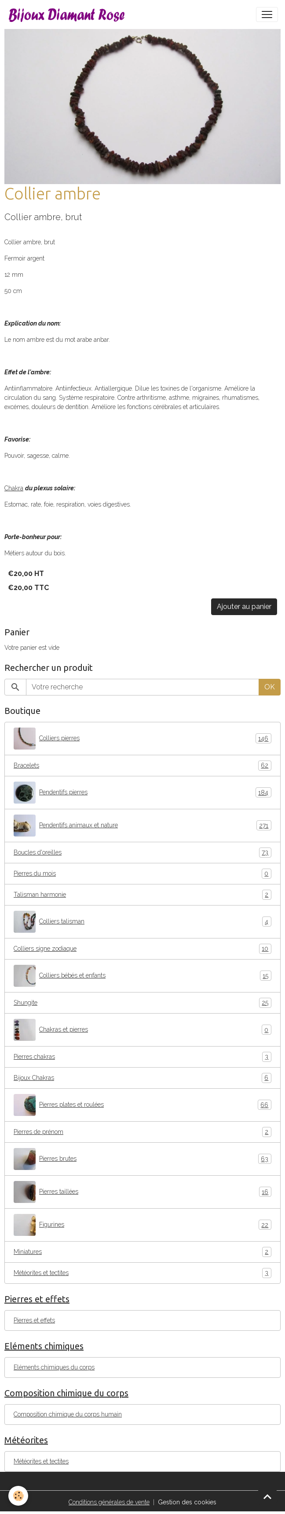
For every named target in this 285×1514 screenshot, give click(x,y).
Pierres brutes (142, 1159)
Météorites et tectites (142, 1273)
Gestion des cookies (187, 1502)
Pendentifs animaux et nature (142, 826)
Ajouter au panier (244, 606)
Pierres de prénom (142, 1132)
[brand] (68, 14)
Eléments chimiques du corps (54, 1367)
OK (269, 687)
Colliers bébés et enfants (142, 976)
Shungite (142, 1003)
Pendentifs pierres (142, 793)
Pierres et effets (34, 1320)
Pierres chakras (142, 1057)
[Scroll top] (267, 1496)
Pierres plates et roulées (142, 1105)
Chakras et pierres (142, 1030)
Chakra (13, 488)
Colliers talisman (142, 922)
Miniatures (142, 1252)
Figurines (142, 1225)
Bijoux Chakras (142, 1078)
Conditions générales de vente (109, 1502)
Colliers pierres (142, 739)
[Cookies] (19, 1496)
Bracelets (142, 766)
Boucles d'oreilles (142, 853)
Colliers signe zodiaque (142, 949)
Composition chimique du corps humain (68, 1414)
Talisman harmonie (142, 895)
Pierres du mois (142, 874)
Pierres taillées (142, 1192)
